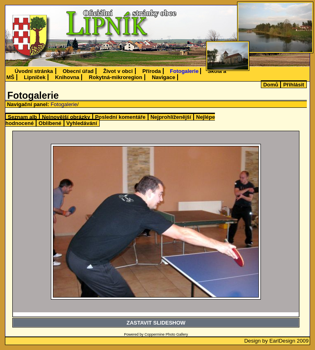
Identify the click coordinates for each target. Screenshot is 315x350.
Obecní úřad (78, 71)
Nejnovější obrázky (66, 117)
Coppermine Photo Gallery (166, 334)
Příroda (151, 71)
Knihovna (67, 77)
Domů (270, 85)
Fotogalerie (184, 71)
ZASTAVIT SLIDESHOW (156, 323)
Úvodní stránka (34, 71)
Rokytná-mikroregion (115, 77)
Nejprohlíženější (171, 117)
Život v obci (118, 71)
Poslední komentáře (120, 117)
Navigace (163, 77)
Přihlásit (293, 85)
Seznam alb (22, 117)
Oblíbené (50, 123)
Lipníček (35, 77)
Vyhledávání (81, 123)
